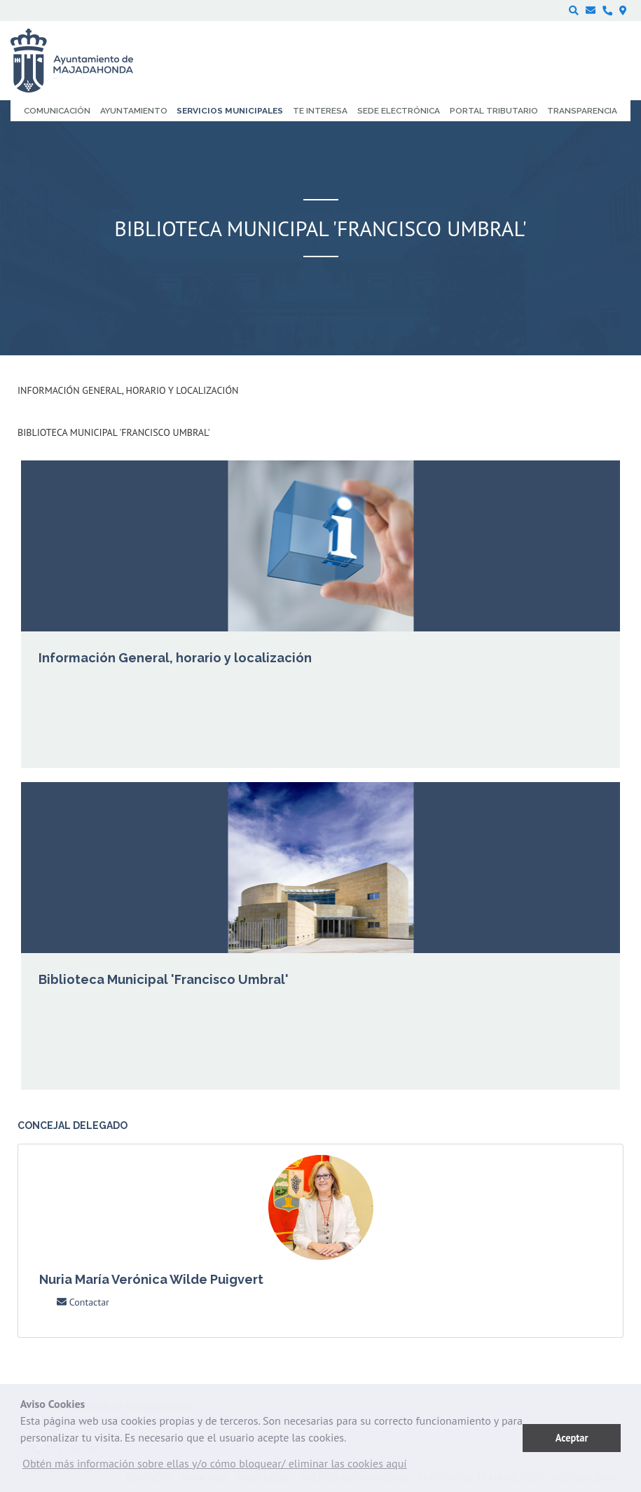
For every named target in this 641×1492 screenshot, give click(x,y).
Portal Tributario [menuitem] (494, 111)
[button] (214, 1467)
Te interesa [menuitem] (320, 111)
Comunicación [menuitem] (57, 111)
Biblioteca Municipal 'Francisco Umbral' (114, 432)
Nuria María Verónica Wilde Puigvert (151, 1279)
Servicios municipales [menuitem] (230, 111)
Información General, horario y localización (128, 390)
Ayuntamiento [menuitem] (133, 111)
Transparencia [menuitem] (582, 111)
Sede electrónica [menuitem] (398, 111)
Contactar (83, 1302)
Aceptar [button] (572, 1437)
